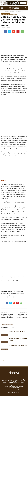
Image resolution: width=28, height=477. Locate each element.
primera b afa (12, 295)
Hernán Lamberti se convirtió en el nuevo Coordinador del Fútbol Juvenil (21, 317)
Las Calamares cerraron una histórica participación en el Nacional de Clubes (7, 316)
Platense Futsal (4, 295)
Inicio (2, 11)
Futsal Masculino (19, 11)
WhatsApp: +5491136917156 (19, 382)
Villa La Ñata (3, 296)
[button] (26, 8)
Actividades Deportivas (9, 11)
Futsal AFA (13, 293)
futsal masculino (20, 293)
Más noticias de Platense (7, 327)
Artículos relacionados (7, 324)
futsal (8, 293)
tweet (18, 307)
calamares (10, 291)
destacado (3, 293)
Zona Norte (10, 296)
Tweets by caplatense (6, 361)
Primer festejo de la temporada (18, 345)
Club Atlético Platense (18, 291)
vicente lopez (19, 295)
